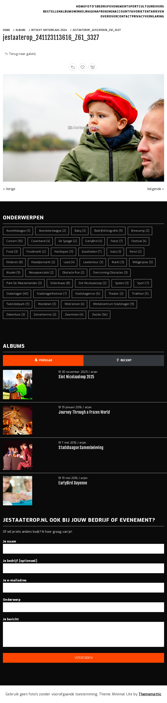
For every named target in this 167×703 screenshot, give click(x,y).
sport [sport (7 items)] (143, 283)
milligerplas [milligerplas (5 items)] (143, 262)
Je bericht (83, 632)
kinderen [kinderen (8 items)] (14, 262)
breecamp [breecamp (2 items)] (140, 231)
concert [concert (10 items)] (14, 241)
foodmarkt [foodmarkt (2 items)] (36, 252)
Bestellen (52, 11)
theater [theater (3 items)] (116, 294)
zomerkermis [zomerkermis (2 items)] (45, 315)
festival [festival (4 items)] (139, 241)
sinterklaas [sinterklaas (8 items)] (60, 283)
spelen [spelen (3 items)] (122, 283)
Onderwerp (83, 603)
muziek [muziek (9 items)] (13, 272)
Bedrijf (103, 6)
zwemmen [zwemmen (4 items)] (74, 315)
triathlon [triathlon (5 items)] (140, 294)
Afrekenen (105, 11)
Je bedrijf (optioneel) (83, 564)
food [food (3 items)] (12, 252)
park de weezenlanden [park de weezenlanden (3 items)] (24, 283)
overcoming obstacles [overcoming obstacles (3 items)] (110, 272)
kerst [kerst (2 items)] (135, 252)
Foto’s (91, 6)
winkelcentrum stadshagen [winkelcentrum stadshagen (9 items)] (113, 304)
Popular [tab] (43, 360)
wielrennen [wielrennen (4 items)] (74, 304)
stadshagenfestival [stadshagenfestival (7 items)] (52, 294)
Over (104, 16)
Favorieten (139, 11)
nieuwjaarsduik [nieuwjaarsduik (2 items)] (41, 272)
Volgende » (155, 189)
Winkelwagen (84, 11)
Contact (124, 16)
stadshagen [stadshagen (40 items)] (17, 294)
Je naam (83, 545)
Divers (158, 6)
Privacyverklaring (148, 16)
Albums (67, 11)
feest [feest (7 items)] (117, 241)
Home (80, 6)
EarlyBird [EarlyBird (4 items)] (93, 241)
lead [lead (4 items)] (69, 262)
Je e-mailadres (83, 584)
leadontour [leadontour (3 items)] (93, 262)
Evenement (118, 6)
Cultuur (146, 6)
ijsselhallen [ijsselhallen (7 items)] (92, 252)
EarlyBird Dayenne (73, 483)
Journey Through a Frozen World (84, 412)
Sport (133, 6)
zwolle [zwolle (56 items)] (100, 315)
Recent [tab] (124, 360)
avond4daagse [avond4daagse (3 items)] (18, 231)
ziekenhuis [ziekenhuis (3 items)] (15, 315)
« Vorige (9, 189)
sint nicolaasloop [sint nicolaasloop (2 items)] (93, 283)
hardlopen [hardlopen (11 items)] (63, 252)
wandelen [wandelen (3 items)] (47, 304)
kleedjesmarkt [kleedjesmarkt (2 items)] (43, 262)
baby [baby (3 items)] (80, 231)
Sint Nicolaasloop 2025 (76, 376)
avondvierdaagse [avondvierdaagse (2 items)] (52, 231)
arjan (94, 372)
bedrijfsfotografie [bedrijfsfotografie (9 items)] (108, 231)
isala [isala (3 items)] (115, 252)
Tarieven (156, 11)
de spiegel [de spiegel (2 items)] (68, 241)
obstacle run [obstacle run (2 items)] (73, 272)
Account (122, 11)
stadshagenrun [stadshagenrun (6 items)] (87, 294)
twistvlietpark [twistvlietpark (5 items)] (17, 304)
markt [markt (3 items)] (118, 262)
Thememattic (150, 694)
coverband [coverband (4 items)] (40, 241)
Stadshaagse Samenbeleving (81, 447)
